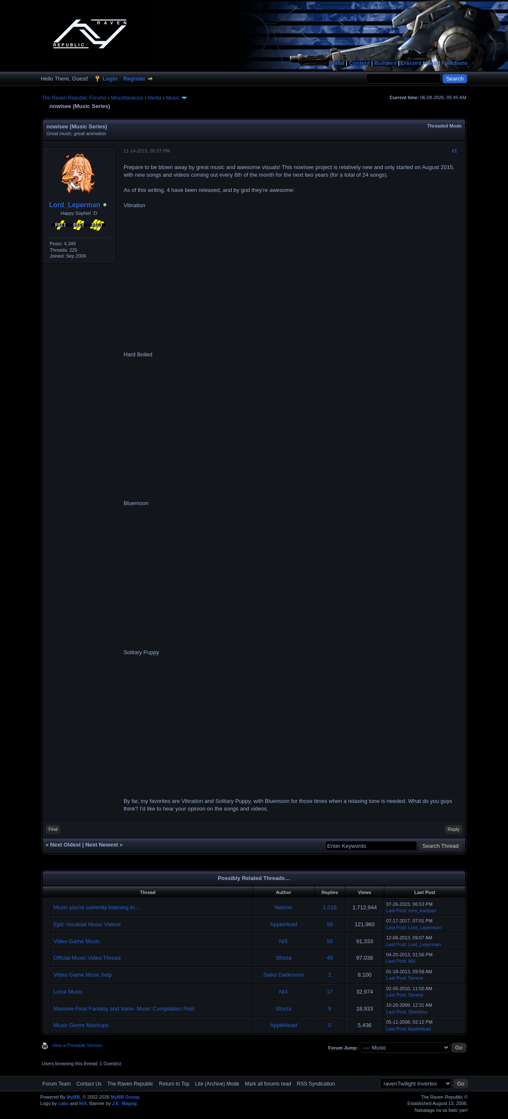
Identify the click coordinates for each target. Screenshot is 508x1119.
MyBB (73, 1097)
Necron (283, 907)
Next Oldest (65, 844)
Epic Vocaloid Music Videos (87, 924)
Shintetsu (417, 1011)
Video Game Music (76, 941)
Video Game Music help (82, 975)
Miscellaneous (127, 98)
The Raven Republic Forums (74, 98)
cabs (63, 1103)
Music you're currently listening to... (96, 907)
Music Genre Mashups (80, 1025)
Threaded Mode (444, 125)
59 (330, 924)
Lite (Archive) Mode (217, 1084)
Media (155, 98)
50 (330, 941)
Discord (411, 63)
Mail (431, 63)
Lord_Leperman (74, 204)
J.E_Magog (124, 1103)
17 (330, 991)
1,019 (330, 907)
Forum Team (56, 1084)
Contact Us (89, 1084)
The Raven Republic (130, 1084)
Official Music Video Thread (86, 958)
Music (172, 98)
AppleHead (283, 924)
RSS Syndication (316, 1084)
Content (359, 63)
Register (134, 78)
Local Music (68, 991)
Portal (336, 63)
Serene (415, 977)
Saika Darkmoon (283, 975)
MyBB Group (125, 1097)
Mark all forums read (268, 1084)
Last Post (395, 910)
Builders (386, 63)
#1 (454, 150)
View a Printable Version (77, 1045)
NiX (283, 941)
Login (110, 78)
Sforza (283, 958)
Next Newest (101, 844)
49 (330, 958)
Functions (454, 63)
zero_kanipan (422, 910)
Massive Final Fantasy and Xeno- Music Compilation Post (123, 1008)
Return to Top (174, 1084)
